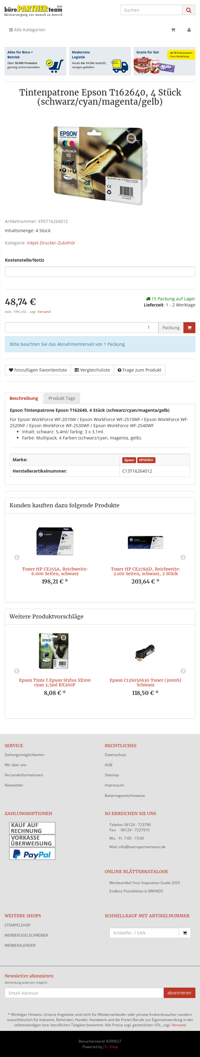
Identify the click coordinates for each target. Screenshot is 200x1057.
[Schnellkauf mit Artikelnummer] (144, 933)
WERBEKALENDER (20, 945)
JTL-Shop (110, 1046)
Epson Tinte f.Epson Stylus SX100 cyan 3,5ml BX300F (55, 682)
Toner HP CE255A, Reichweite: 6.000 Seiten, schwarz (55, 571)
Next (183, 557)
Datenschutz (115, 754)
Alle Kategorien (27, 30)
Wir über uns (15, 764)
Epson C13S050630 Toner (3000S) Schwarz (145, 682)
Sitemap (112, 775)
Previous (17, 557)
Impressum (114, 785)
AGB (108, 764)
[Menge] (82, 327)
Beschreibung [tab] (24, 398)
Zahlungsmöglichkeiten (24, 754)
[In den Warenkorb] (189, 327)
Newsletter (14, 785)
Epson (129, 460)
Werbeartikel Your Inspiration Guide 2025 (144, 882)
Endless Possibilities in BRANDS (136, 891)
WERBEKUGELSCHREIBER (26, 935)
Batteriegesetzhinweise (125, 795)
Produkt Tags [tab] (62, 398)
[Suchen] (151, 10)
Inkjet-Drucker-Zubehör (51, 243)
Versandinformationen (24, 775)
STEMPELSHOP (17, 925)
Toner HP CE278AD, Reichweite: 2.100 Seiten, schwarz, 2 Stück (145, 571)
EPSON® (146, 460)
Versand (44, 312)
